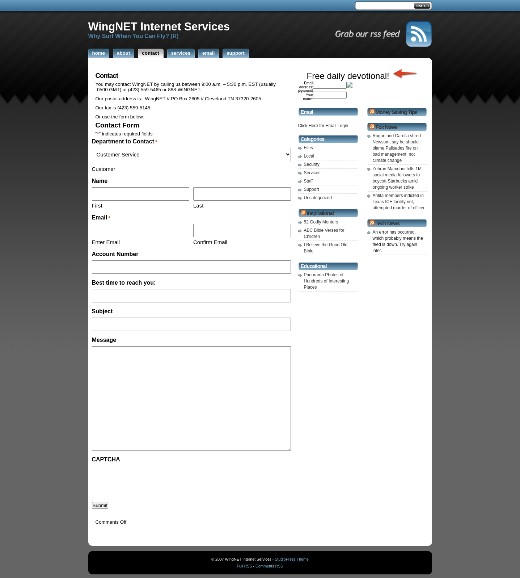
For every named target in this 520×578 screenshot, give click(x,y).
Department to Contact (124, 141)
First (97, 205)
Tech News (387, 223)
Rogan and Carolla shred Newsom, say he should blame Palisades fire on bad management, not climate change (397, 148)
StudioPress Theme (291, 559)
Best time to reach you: (124, 283)
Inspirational (320, 213)
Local (309, 156)
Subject (102, 311)
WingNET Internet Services (159, 26)
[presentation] (147, 480)
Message (104, 340)
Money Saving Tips (396, 112)
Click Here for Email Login (323, 125)
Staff (308, 181)
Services (312, 172)
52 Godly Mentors (321, 222)
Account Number (115, 254)
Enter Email (106, 242)
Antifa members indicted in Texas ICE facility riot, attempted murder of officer (399, 201)
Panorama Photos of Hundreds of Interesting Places (326, 281)
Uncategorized (318, 197)
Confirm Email (210, 242)
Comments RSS (269, 566)
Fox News (386, 127)
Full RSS (244, 566)
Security (312, 164)
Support (311, 189)
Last (198, 205)
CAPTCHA (106, 459)
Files (308, 147)
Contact (107, 75)
